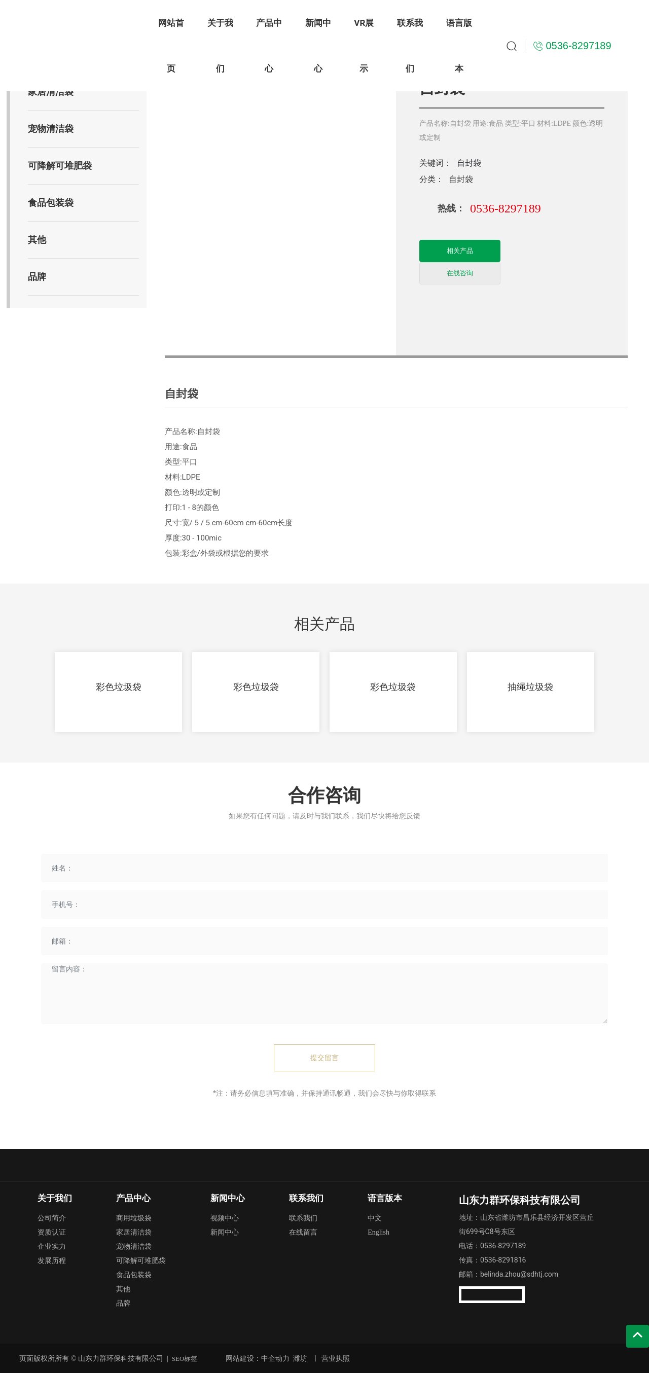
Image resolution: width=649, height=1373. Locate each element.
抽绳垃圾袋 (530, 686)
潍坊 (300, 1358)
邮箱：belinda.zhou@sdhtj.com (508, 1274)
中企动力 (275, 1358)
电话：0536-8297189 (492, 1246)
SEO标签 (185, 1358)
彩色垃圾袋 (118, 686)
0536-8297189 (505, 208)
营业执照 (335, 1358)
